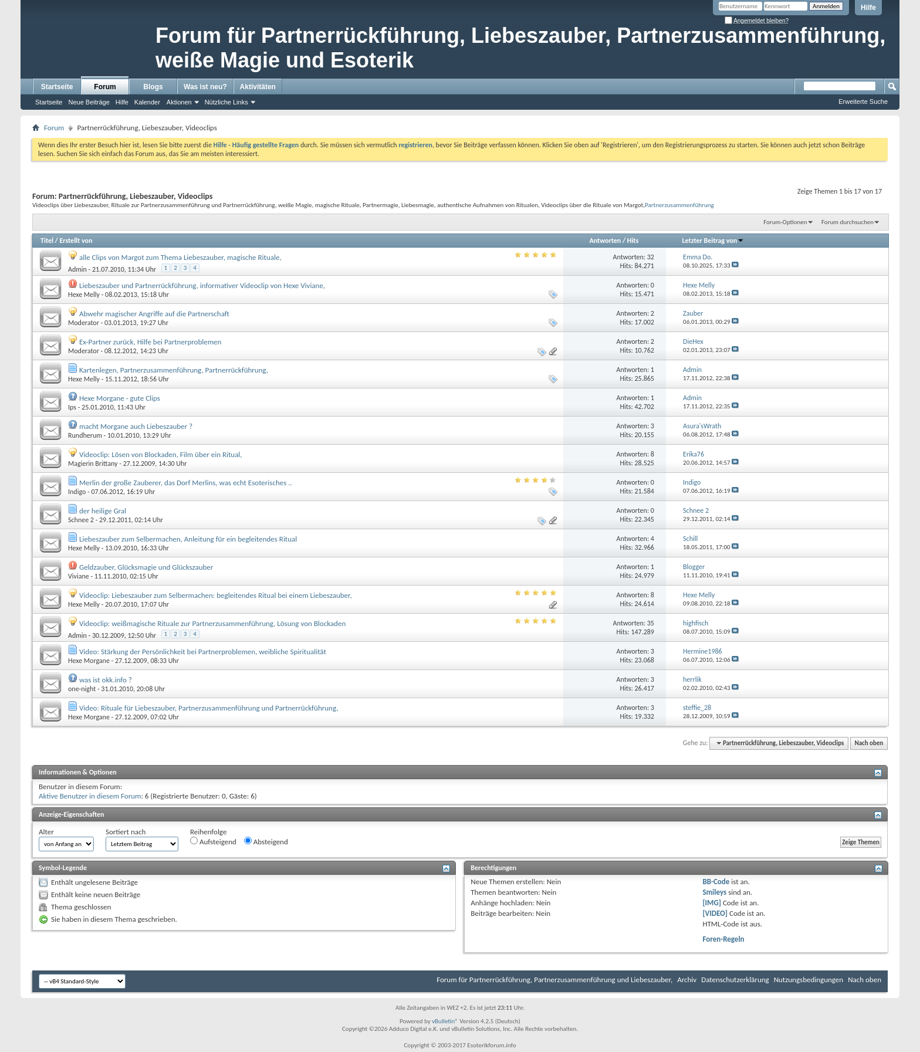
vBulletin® (445, 1021)
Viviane (78, 576)
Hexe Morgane (89, 661)
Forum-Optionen (785, 222)
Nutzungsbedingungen (809, 979)
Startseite (57, 87)
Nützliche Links (226, 102)
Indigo (77, 492)
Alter (46, 831)
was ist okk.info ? (105, 679)
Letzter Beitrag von (713, 240)
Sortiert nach (126, 831)
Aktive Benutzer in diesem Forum (90, 795)
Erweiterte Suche (863, 101)
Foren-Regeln (723, 939)
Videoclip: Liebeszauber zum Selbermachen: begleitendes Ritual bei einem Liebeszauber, (215, 595)
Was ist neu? (205, 87)
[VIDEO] (715, 913)
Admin (77, 269)
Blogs (153, 87)
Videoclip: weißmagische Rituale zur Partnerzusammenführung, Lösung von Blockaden (212, 623)
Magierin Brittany (93, 463)
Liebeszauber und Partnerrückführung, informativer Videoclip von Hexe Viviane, (202, 285)
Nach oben (868, 743)
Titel (46, 240)
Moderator (83, 323)
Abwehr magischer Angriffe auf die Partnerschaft (154, 313)
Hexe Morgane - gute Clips (119, 398)
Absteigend (266, 841)
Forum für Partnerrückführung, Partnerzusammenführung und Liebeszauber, (554, 979)
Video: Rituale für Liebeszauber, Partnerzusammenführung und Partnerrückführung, (208, 707)
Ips (72, 407)
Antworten (605, 240)
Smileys (714, 892)
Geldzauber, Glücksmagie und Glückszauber (146, 567)
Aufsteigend (213, 841)
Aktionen (179, 102)
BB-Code (715, 881)
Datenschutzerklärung (735, 979)
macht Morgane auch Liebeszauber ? (135, 426)
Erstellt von (75, 240)
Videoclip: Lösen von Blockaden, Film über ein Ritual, (160, 454)
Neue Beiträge (88, 102)
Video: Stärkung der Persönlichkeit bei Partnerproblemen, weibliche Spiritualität (202, 651)
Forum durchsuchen (847, 222)
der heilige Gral (102, 510)
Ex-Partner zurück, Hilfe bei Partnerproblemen (150, 341)
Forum (105, 87)
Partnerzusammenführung (679, 205)
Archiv (686, 979)
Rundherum (85, 435)
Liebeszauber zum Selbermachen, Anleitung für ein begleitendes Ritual (188, 539)
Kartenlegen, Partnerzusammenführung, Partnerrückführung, (173, 370)
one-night (82, 689)
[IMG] (711, 902)
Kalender (147, 102)
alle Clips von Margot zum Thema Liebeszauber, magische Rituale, (180, 257)
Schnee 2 (81, 520)
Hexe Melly (84, 294)
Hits (632, 240)
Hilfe (868, 8)
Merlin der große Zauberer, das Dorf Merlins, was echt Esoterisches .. (185, 482)
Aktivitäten (258, 87)
